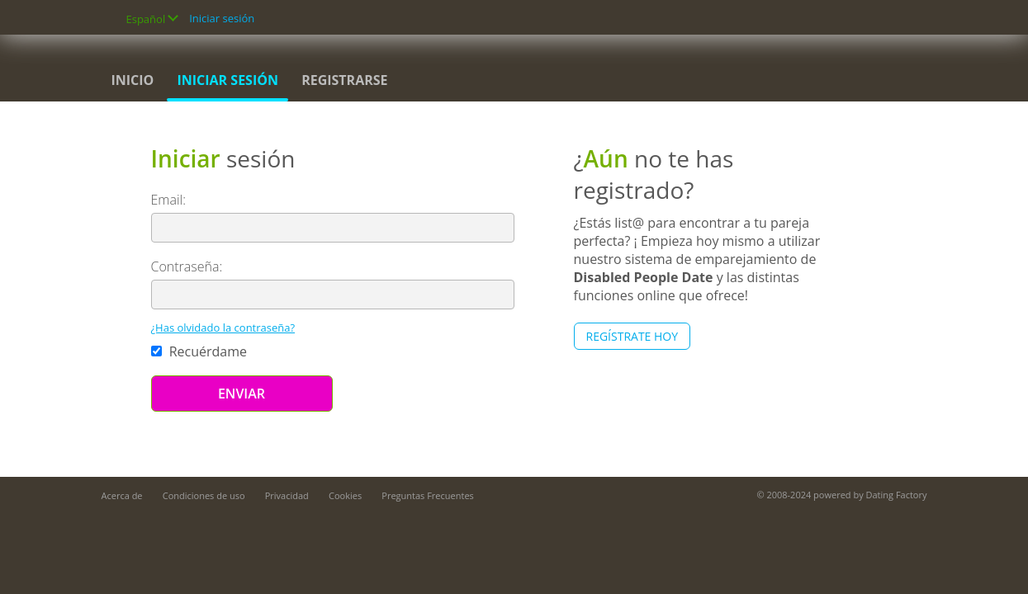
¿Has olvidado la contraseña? (223, 327)
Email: (169, 200)
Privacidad (287, 495)
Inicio (132, 80)
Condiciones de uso (204, 495)
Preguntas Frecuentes (427, 495)
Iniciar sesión (221, 18)
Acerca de (122, 495)
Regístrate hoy (632, 336)
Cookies (345, 495)
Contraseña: (187, 266)
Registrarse (344, 80)
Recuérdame (199, 351)
